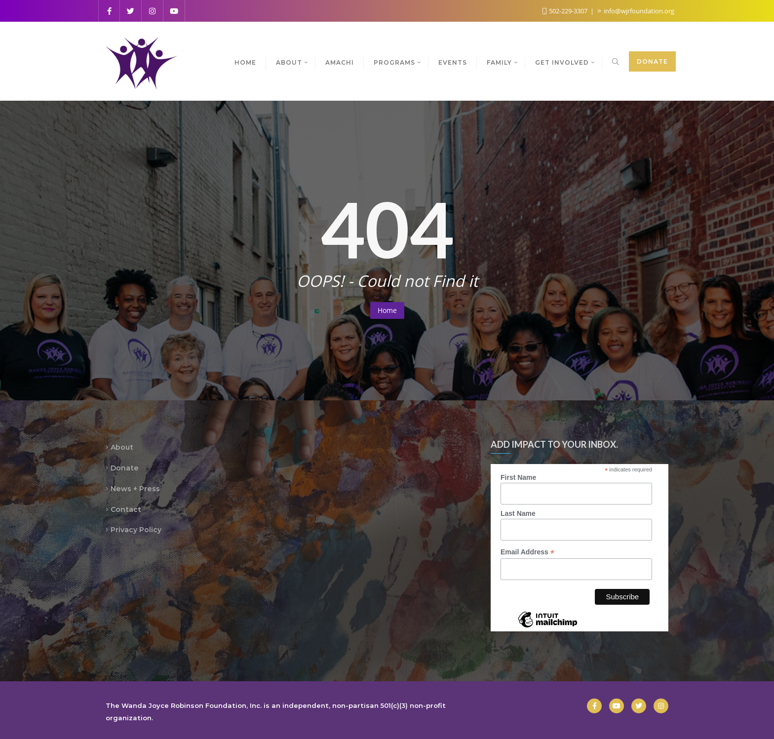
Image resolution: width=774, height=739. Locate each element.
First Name (518, 477)
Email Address (527, 552)
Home (387, 310)
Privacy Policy (136, 529)
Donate (652, 61)
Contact (126, 509)
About (122, 447)
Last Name (518, 513)
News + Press (135, 488)
